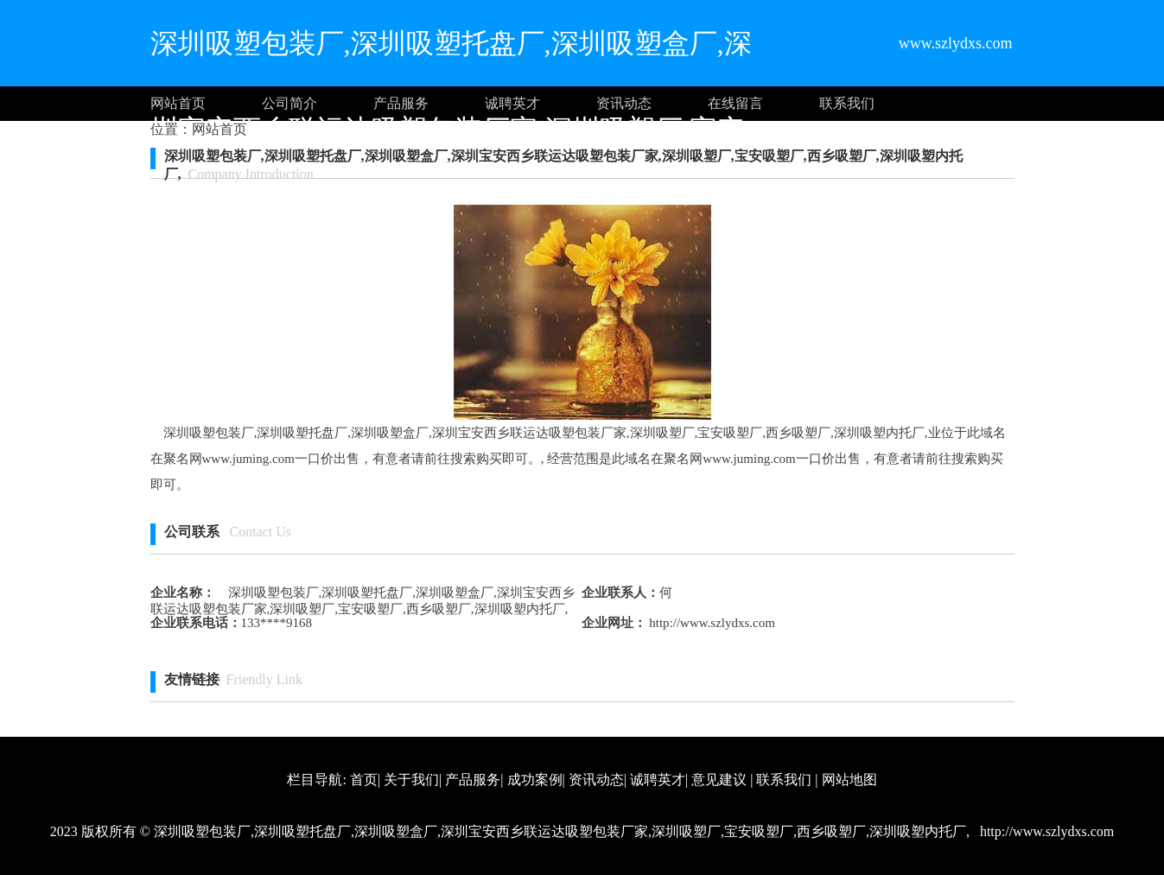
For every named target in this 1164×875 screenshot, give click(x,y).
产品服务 (401, 103)
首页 (364, 779)
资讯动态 (624, 103)
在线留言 (735, 103)
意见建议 (719, 779)
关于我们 (411, 779)
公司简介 (289, 103)
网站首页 (178, 103)
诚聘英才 (512, 103)
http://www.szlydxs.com (710, 623)
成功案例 (535, 779)
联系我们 (847, 103)
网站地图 (849, 779)
